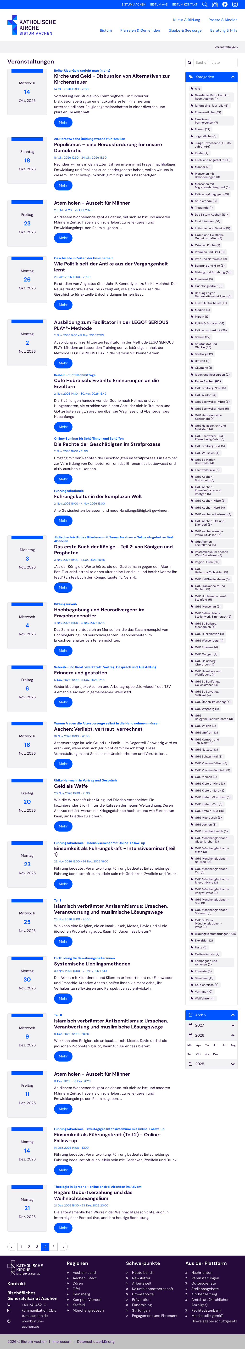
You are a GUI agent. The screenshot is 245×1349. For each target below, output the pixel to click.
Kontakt (16, 1284)
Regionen (77, 1263)
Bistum (106, 30)
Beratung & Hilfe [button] (224, 30)
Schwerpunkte (143, 1263)
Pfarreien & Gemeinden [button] (140, 30)
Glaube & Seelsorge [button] (185, 30)
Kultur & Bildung (186, 19)
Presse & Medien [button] (223, 19)
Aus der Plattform (206, 1263)
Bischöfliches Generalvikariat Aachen (32, 1295)
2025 (199, 1064)
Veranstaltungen (226, 47)
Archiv (200, 1015)
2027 (199, 1025)
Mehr (63, 122)
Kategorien (205, 77)
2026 (199, 1035)
